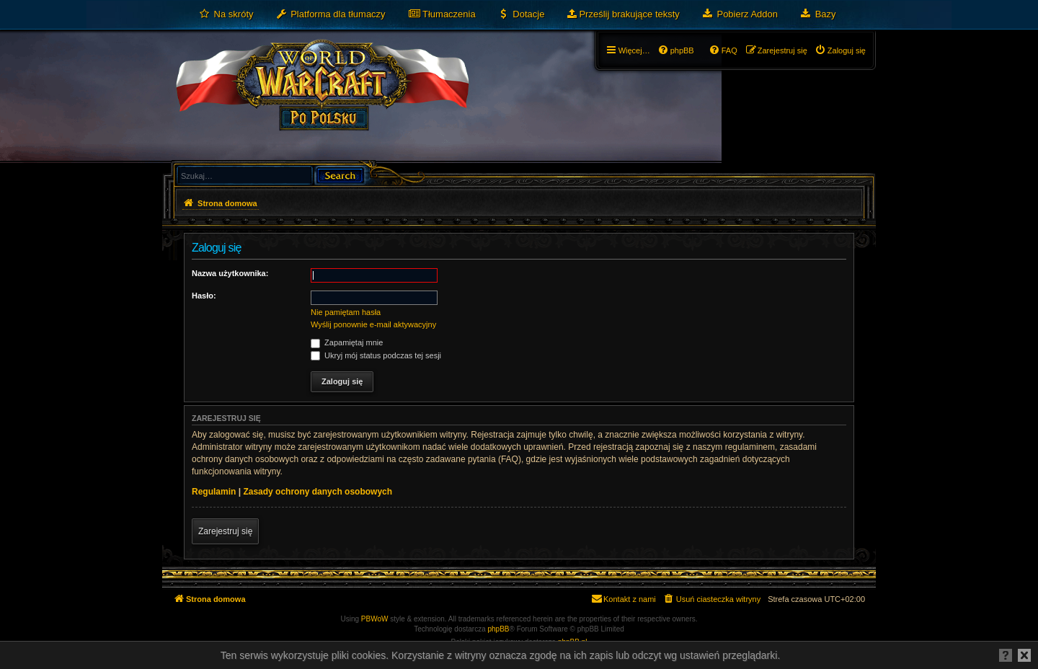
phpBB (499, 629)
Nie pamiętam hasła (346, 312)
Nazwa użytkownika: (230, 273)
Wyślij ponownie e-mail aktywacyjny (373, 324)
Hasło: (204, 295)
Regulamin (214, 492)
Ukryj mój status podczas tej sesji (376, 355)
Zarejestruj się (225, 531)
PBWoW (375, 619)
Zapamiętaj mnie (347, 342)
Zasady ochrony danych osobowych (317, 492)
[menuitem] (226, 14)
